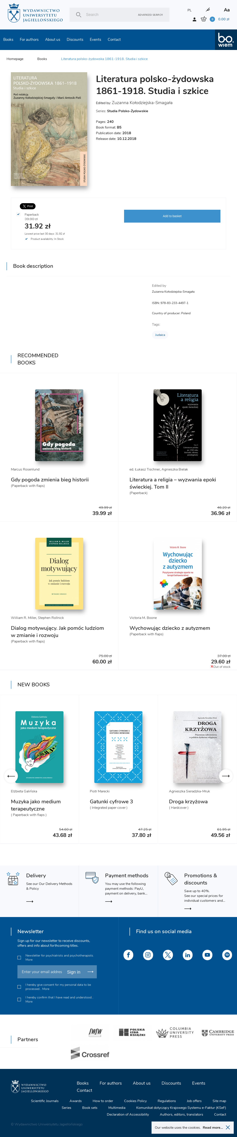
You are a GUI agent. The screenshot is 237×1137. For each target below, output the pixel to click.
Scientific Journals (45, 1101)
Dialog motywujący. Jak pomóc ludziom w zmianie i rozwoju (57, 632)
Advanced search (150, 14)
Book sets (89, 1107)
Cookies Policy (135, 1101)
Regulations (167, 1101)
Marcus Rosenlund (25, 469)
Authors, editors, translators (181, 1114)
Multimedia (116, 1107)
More (29, 960)
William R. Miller (23, 617)
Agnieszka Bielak (175, 469)
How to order (103, 1101)
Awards (76, 1101)
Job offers (194, 1101)
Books (8, 39)
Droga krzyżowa (188, 801)
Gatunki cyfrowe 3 (111, 801)
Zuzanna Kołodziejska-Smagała (142, 103)
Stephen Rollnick (51, 617)
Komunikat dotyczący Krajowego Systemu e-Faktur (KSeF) (181, 1107)
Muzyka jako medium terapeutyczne (36, 805)
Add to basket (172, 216)
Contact (114, 39)
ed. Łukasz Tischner (145, 469)
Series (66, 1107)
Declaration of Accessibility (128, 1114)
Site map (219, 1101)
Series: (122, 111)
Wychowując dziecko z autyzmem (170, 628)
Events (95, 39)
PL (190, 10)
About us (52, 39)
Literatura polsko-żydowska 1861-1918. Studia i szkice (104, 59)
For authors (29, 39)
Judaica (160, 335)
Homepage (15, 59)
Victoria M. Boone (143, 617)
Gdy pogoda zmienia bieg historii (50, 479)
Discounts (75, 39)
